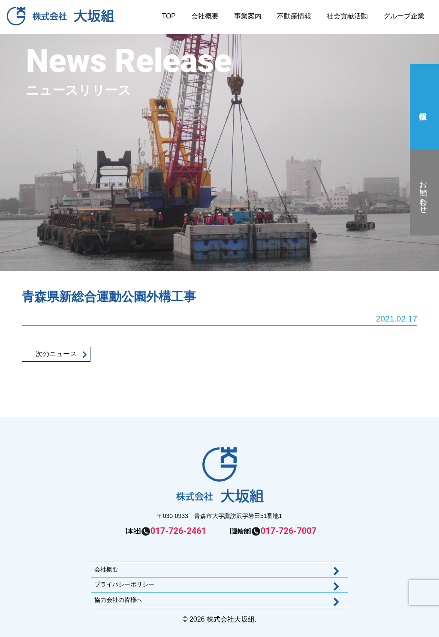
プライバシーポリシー (124, 584)
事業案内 (248, 16)
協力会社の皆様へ (118, 599)
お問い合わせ (423, 193)
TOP (169, 16)
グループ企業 (403, 16)
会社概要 (205, 16)
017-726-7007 (289, 531)
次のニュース (56, 353)
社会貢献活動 (347, 16)
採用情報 (423, 107)
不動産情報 (294, 16)
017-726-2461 (178, 531)
